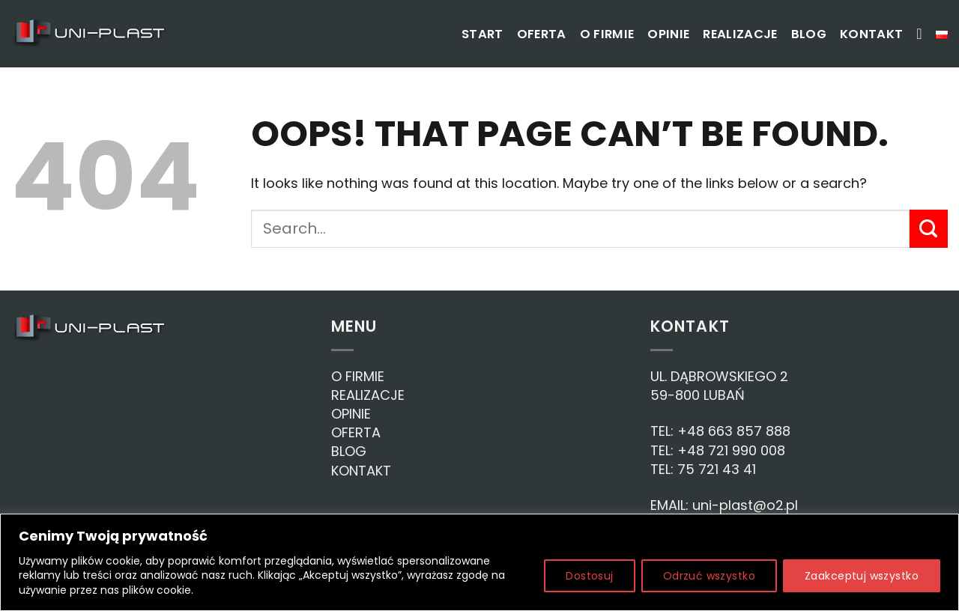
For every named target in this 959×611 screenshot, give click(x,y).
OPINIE (351, 413)
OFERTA (356, 432)
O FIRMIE (357, 376)
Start (482, 34)
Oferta (541, 34)
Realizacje (740, 34)
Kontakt (871, 34)
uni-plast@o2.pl (745, 505)
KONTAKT (361, 470)
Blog (808, 34)
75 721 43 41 (716, 469)
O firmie (607, 34)
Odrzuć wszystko (709, 575)
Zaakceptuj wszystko (862, 575)
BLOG (348, 451)
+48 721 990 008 (731, 450)
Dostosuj (589, 575)
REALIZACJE (368, 395)
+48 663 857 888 (733, 431)
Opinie (668, 34)
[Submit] (929, 228)
